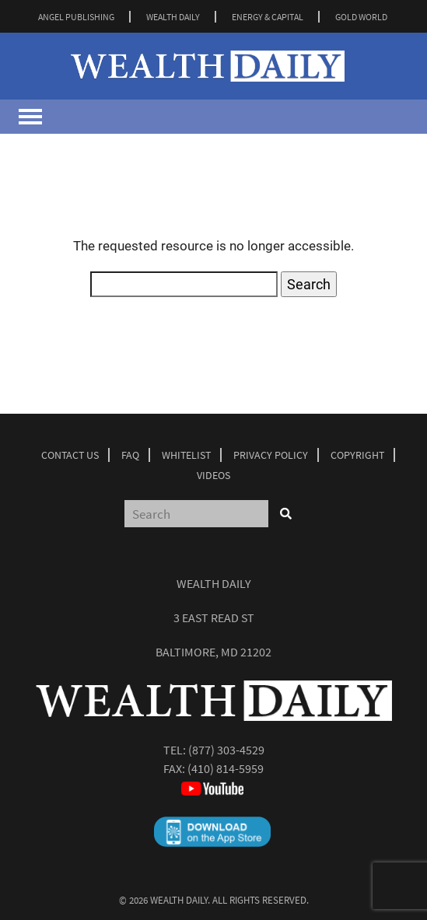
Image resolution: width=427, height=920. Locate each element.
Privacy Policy (270, 455)
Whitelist (186, 455)
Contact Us (70, 455)
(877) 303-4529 (226, 749)
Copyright (357, 455)
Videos (213, 475)
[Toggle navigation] (30, 117)
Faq (130, 455)
